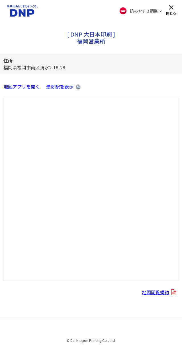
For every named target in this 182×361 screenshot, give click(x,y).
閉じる (171, 13)
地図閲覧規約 (155, 292)
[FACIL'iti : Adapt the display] (141, 10)
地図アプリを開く (21, 86)
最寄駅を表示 (59, 86)
